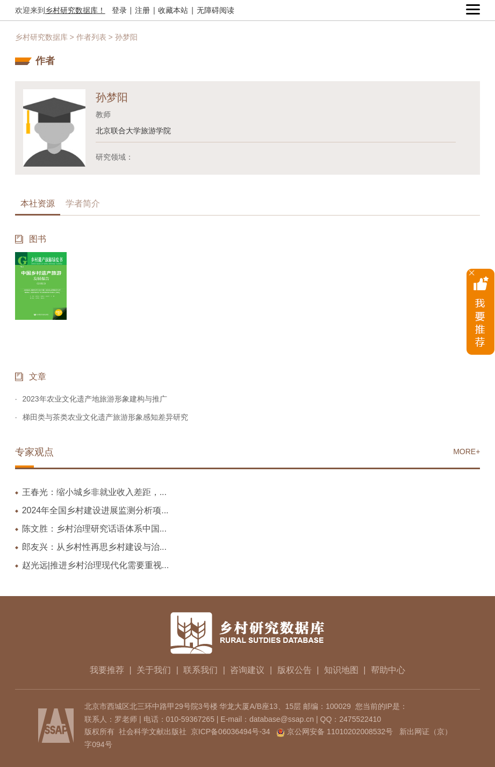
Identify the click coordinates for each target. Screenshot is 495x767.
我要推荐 (107, 670)
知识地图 (341, 670)
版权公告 (294, 670)
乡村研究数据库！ (75, 10)
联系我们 (200, 670)
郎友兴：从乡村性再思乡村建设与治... (94, 546)
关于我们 (154, 670)
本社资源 (37, 203)
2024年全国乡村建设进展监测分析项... (95, 510)
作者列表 (91, 37)
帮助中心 (388, 670)
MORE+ (466, 451)
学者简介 (83, 203)
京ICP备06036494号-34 (230, 731)
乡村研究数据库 (41, 37)
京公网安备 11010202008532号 (340, 731)
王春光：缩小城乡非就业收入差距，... (94, 492)
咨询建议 (247, 670)
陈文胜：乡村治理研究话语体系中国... (94, 528)
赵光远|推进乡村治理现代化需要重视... (95, 565)
